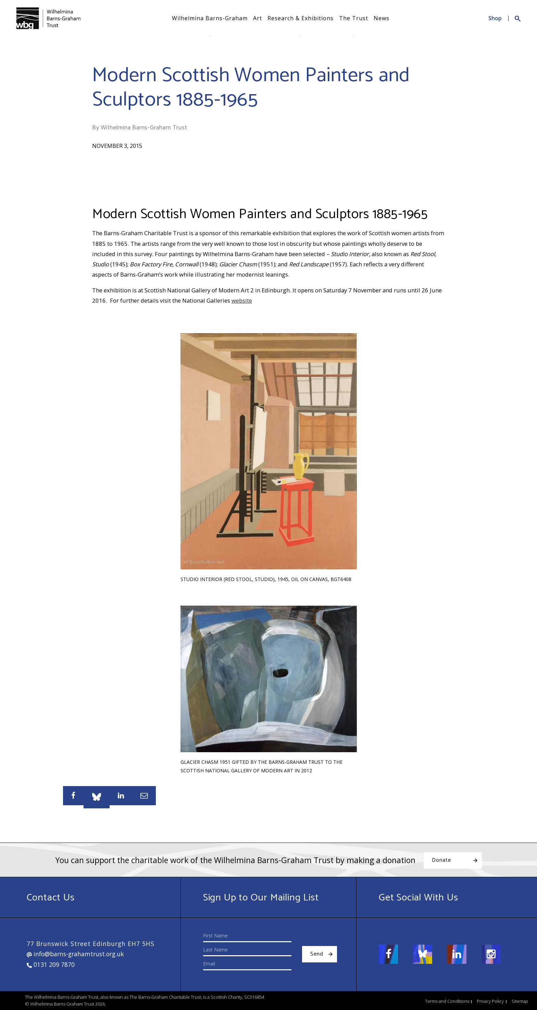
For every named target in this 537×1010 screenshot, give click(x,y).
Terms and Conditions (447, 1001)
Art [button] (257, 18)
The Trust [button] (353, 18)
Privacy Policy (490, 1001)
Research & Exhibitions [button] (300, 18)
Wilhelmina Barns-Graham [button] (210, 18)
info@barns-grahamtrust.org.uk (75, 954)
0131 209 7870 (51, 964)
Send (316, 954)
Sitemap (520, 1001)
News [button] (381, 18)
